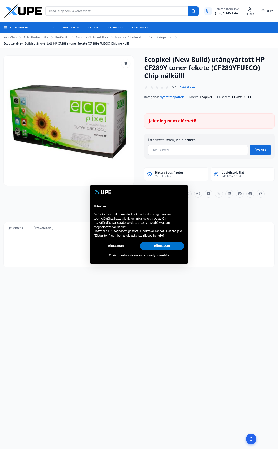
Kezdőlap (10, 37)
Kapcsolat (140, 27)
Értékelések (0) (44, 228)
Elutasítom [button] (116, 245)
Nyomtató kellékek (128, 37)
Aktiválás (115, 27)
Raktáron (71, 27)
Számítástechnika (35, 37)
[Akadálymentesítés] (251, 439)
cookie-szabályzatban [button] (155, 222)
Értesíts (260, 150)
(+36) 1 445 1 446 (227, 13)
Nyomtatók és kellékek (92, 37)
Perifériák (62, 37)
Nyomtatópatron (161, 37)
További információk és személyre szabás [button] (139, 255)
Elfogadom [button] (162, 245)
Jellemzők (16, 228)
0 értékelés (187, 87)
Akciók (93, 27)
